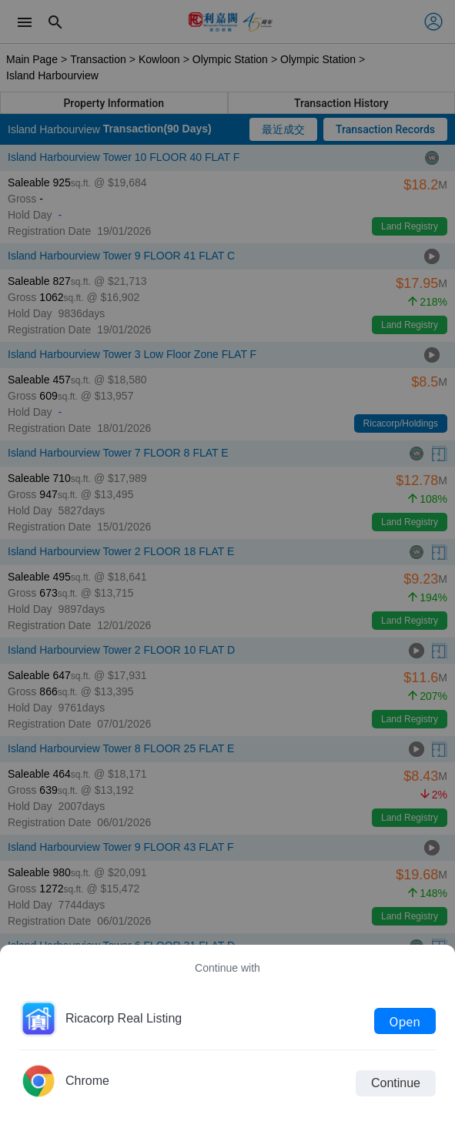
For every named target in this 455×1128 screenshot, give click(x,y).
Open (405, 1021)
